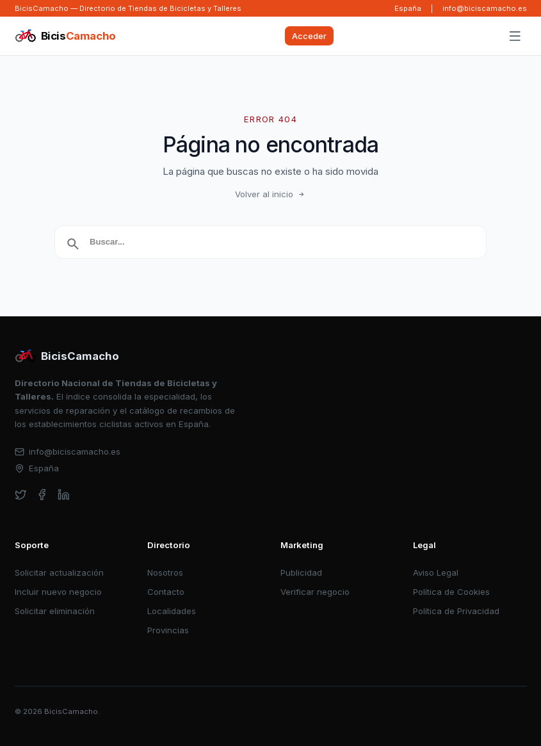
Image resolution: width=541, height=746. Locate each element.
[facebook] (42, 495)
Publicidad (301, 572)
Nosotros (165, 572)
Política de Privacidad (456, 611)
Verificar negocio (315, 592)
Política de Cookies (451, 592)
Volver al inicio (271, 194)
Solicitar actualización (59, 572)
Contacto (165, 592)
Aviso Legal (435, 572)
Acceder (309, 36)
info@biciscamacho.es (484, 8)
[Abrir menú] (515, 36)
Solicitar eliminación (55, 611)
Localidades (171, 611)
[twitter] (21, 495)
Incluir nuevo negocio (58, 592)
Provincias (168, 630)
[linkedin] (64, 495)
